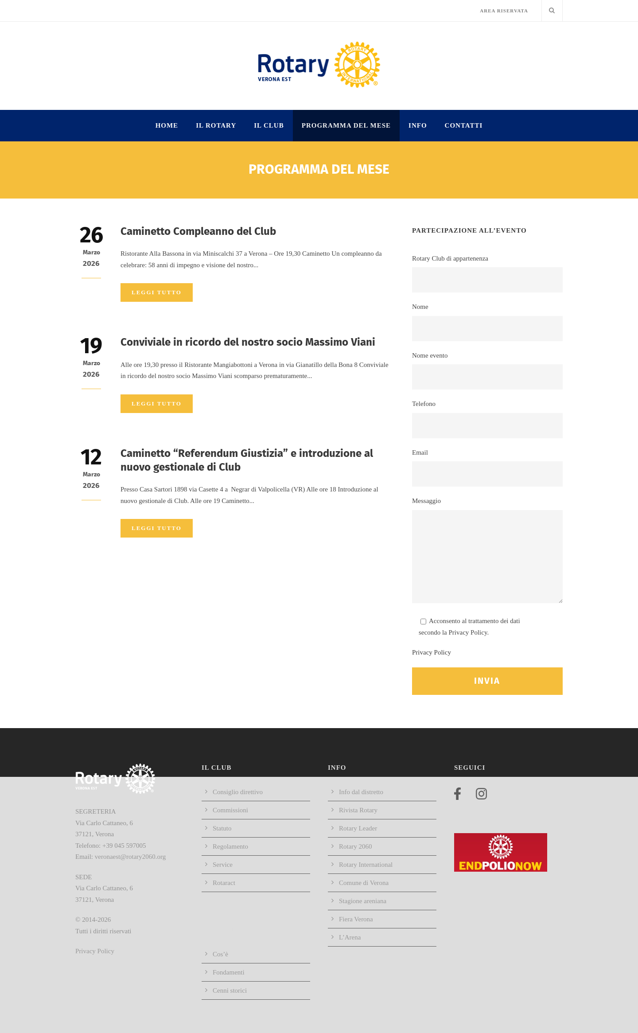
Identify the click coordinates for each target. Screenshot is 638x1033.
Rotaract (224, 882)
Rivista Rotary (358, 810)
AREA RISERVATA (504, 10)
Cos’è (220, 954)
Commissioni (230, 810)
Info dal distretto (361, 791)
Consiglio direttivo (238, 791)
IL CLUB (269, 125)
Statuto (222, 828)
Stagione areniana (362, 900)
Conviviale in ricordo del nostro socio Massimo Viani (248, 342)
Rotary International (366, 864)
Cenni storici (230, 990)
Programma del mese (346, 125)
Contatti (464, 125)
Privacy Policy (431, 652)
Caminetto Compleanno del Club (198, 231)
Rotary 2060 (355, 846)
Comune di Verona (364, 882)
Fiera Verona (356, 919)
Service (223, 864)
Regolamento (230, 846)
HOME (167, 125)
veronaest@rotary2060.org (130, 856)
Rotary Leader (358, 828)
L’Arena (350, 937)
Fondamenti (229, 972)
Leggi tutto (157, 292)
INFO (417, 125)
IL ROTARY (216, 125)
